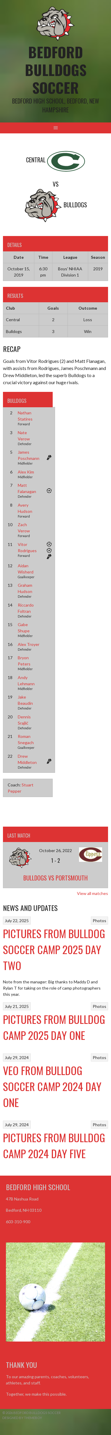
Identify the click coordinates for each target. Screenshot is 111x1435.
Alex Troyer (28, 644)
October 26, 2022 (55, 850)
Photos (99, 920)
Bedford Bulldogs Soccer (55, 69)
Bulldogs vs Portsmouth (55, 877)
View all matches (92, 893)
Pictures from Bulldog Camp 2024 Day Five (54, 1145)
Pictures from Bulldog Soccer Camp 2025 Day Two (54, 949)
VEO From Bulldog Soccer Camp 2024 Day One (52, 1086)
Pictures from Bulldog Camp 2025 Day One (54, 1027)
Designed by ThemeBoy (22, 1418)
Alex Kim (26, 471)
